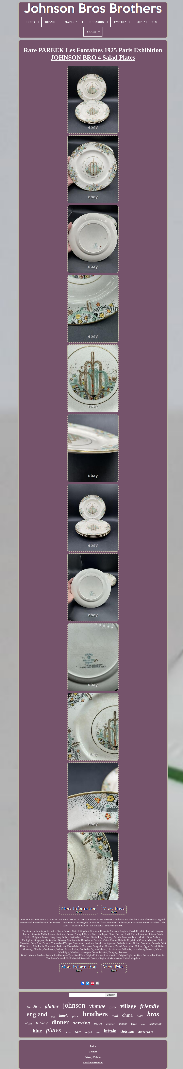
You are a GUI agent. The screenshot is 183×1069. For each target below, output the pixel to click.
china (127, 1015)
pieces (68, 1032)
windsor (110, 1023)
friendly (149, 1006)
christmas (127, 1031)
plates (53, 1029)
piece (75, 1016)
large (134, 1023)
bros (153, 1014)
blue (37, 1030)
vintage (97, 1006)
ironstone (155, 1023)
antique (123, 1023)
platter (52, 1006)
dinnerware (145, 1031)
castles (33, 1006)
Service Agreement (93, 1062)
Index (93, 1046)
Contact (93, 1051)
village (128, 1006)
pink (113, 1007)
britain (110, 1031)
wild (53, 1016)
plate (140, 1016)
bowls (63, 1015)
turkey (41, 1022)
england (37, 1014)
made (98, 1023)
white (28, 1023)
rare (98, 1032)
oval (115, 1016)
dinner (60, 1022)
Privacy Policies (93, 1057)
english (88, 1032)
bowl (143, 1024)
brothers (95, 1014)
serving (81, 1023)
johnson (74, 1005)
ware (78, 1031)
